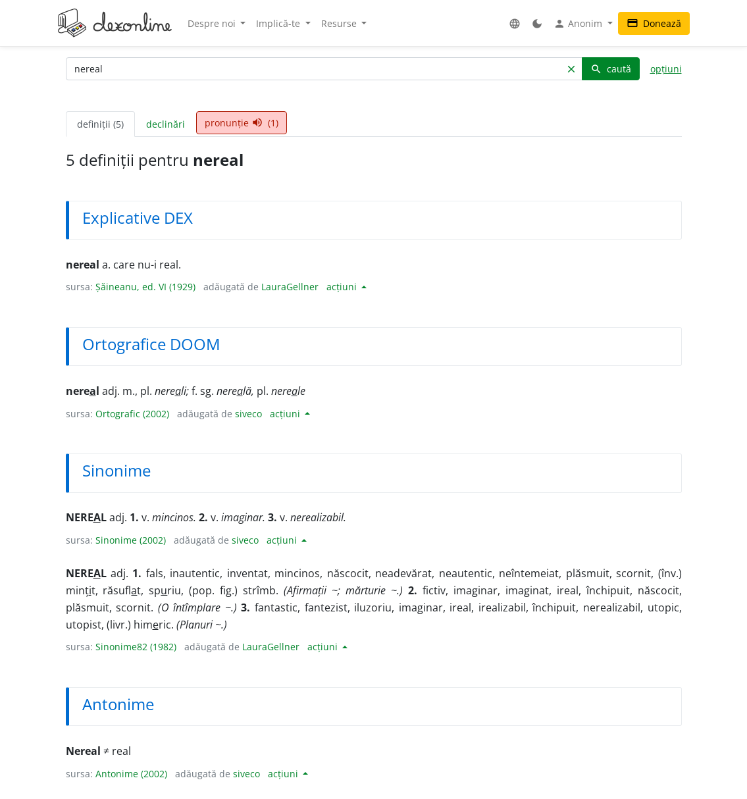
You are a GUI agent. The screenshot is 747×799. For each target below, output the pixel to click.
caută (610, 69)
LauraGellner (290, 286)
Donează (654, 23)
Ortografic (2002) (132, 413)
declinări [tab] (165, 124)
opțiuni (666, 69)
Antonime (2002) (131, 773)
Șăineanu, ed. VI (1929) (145, 286)
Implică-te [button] (279, 23)
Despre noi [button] (213, 23)
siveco (248, 413)
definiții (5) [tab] (100, 124)
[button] (514, 23)
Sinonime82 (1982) (135, 646)
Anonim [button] (579, 23)
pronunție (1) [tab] (241, 122)
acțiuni (342, 286)
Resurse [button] (340, 23)
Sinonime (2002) (130, 540)
